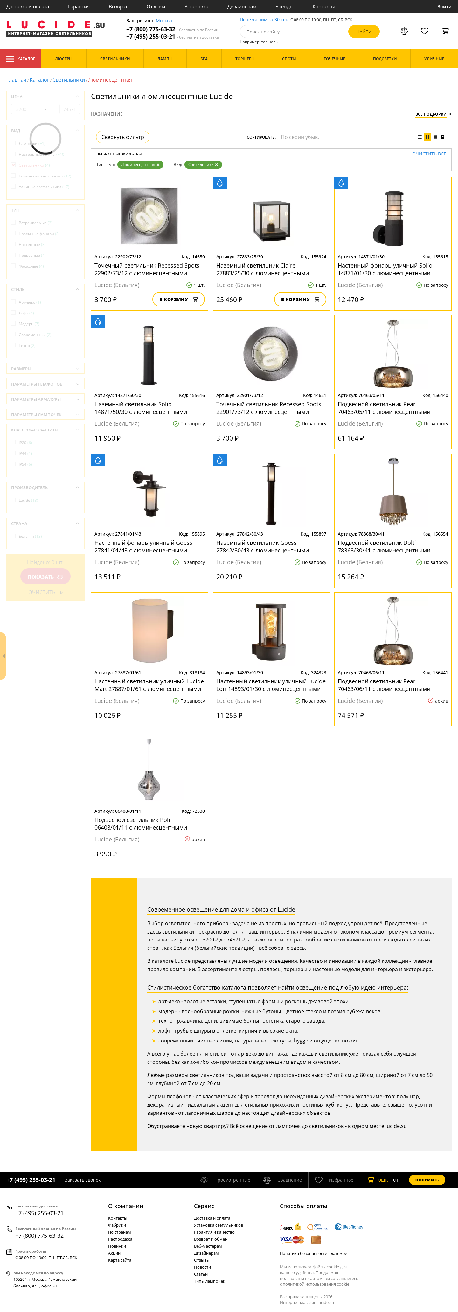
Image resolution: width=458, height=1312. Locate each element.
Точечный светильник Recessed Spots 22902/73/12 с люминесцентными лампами (146, 269)
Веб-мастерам (208, 1246)
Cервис (204, 1206)
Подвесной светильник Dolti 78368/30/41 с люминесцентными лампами (384, 546)
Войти (444, 7)
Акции (114, 1253)
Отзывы (156, 6)
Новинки (117, 1246)
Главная (16, 79)
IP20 (25, 442)
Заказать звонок (83, 1180)
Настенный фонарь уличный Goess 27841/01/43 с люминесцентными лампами (143, 546)
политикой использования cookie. (316, 1284)
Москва (164, 21)
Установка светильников (218, 1225)
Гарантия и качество (214, 1232)
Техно (27, 345)
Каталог (20, 59)
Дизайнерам (241, 6)
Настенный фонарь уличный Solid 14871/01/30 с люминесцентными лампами (385, 269)
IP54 (25, 464)
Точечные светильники (45, 176)
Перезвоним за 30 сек (264, 20)
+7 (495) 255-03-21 (172, 36)
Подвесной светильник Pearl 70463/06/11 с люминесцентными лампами (384, 685)
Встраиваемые (35, 223)
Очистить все (429, 154)
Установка (196, 6)
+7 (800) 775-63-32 (172, 29)
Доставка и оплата (27, 6)
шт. (377, 1180)
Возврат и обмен (210, 1239)
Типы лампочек (209, 1281)
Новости (202, 1267)
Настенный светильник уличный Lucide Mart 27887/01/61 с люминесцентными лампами (149, 685)
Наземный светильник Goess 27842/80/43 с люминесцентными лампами (262, 546)
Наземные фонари (39, 233)
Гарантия (79, 6)
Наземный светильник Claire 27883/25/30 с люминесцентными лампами (262, 269)
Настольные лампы (42, 154)
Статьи (201, 1274)
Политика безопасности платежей (313, 1253)
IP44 (25, 453)
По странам (119, 1232)
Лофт (26, 313)
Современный (35, 334)
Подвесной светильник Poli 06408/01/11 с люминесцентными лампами (140, 823)
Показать (45, 577)
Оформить (427, 1180)
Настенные (32, 244)
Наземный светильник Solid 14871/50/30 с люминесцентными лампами (140, 407)
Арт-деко (30, 302)
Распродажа (120, 1239)
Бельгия (30, 536)
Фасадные (31, 266)
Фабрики (117, 1225)
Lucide (28, 500)
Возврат (118, 6)
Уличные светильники (44, 187)
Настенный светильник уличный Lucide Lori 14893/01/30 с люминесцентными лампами (271, 685)
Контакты (324, 6)
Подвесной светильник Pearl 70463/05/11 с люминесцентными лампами (384, 407)
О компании (125, 1206)
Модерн (29, 324)
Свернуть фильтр (122, 137)
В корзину (178, 299)
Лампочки (32, 143)
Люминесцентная (140, 164)
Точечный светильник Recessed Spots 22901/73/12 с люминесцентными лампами (268, 407)
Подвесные (32, 255)
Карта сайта (119, 1260)
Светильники (68, 79)
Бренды (284, 6)
